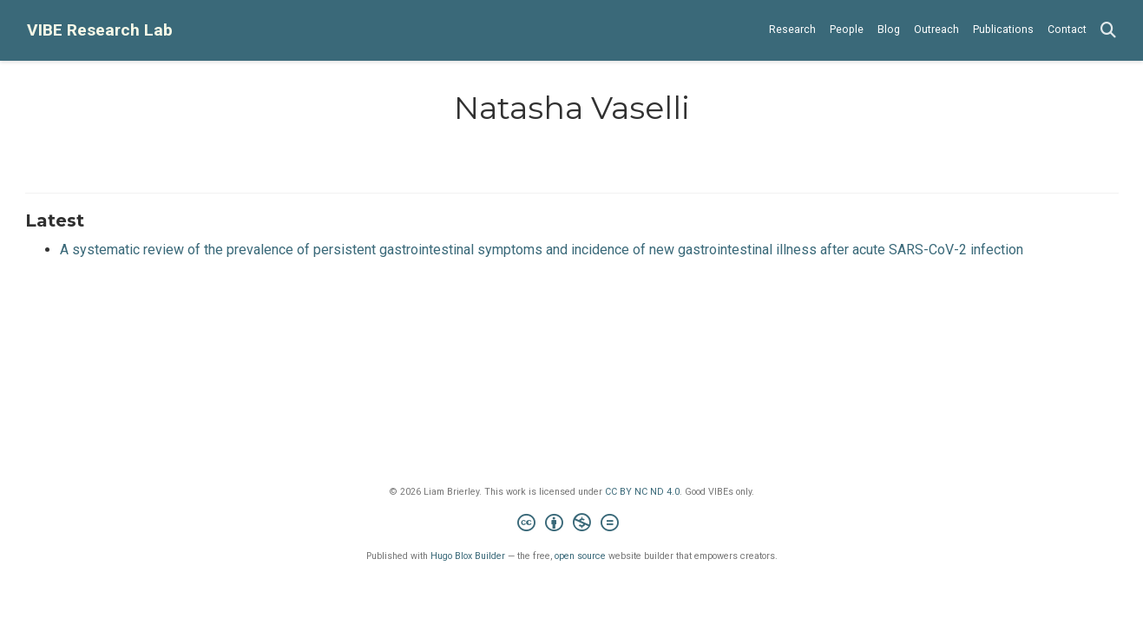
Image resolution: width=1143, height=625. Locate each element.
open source (580, 556)
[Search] (1108, 31)
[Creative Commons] (571, 525)
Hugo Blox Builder (467, 556)
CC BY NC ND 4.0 (642, 491)
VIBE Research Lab (100, 30)
